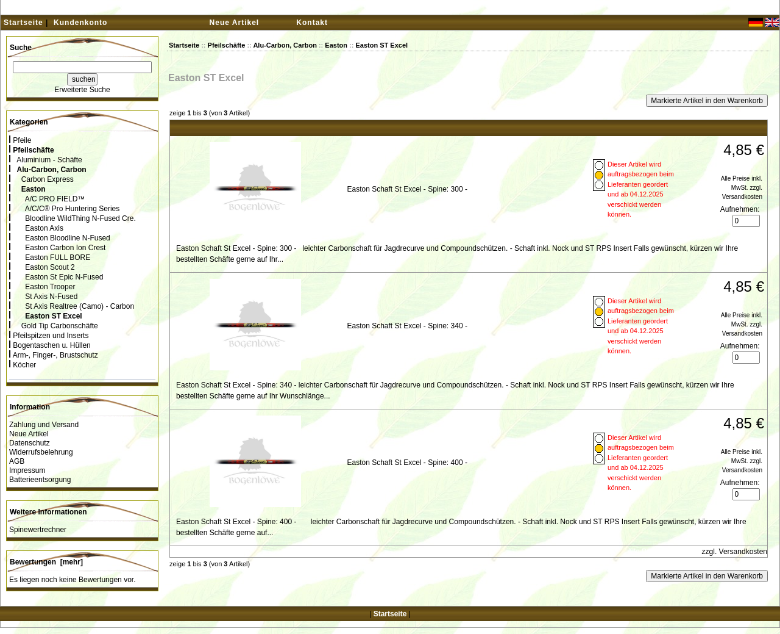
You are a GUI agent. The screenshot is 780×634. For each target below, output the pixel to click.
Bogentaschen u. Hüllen (50, 345)
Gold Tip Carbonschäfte (53, 326)
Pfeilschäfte (227, 45)
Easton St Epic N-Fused (56, 277)
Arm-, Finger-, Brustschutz (53, 355)
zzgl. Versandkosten (734, 551)
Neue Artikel (235, 22)
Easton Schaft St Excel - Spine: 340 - (407, 326)
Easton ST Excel (381, 45)
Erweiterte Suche (82, 89)
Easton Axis (36, 228)
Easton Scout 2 (42, 267)
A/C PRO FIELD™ (47, 199)
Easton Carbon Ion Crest (57, 247)
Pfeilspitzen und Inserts (48, 335)
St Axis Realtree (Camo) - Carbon (71, 306)
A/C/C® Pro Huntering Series (64, 208)
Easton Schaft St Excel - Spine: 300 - (407, 189)
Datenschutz (29, 443)
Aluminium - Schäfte (45, 160)
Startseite (23, 22)
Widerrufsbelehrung (41, 452)
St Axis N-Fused (43, 296)
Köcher (22, 365)
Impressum (27, 470)
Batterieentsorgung (40, 479)
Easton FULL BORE (49, 257)
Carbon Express (41, 179)
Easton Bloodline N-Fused (59, 238)
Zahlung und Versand (44, 424)
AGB (16, 461)
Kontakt (312, 22)
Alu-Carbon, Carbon (285, 45)
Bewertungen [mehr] (46, 562)
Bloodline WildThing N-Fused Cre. (72, 218)
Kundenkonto (80, 22)
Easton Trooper (42, 287)
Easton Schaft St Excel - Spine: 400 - (407, 462)
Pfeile (20, 140)
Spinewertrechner (37, 529)
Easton (336, 45)
